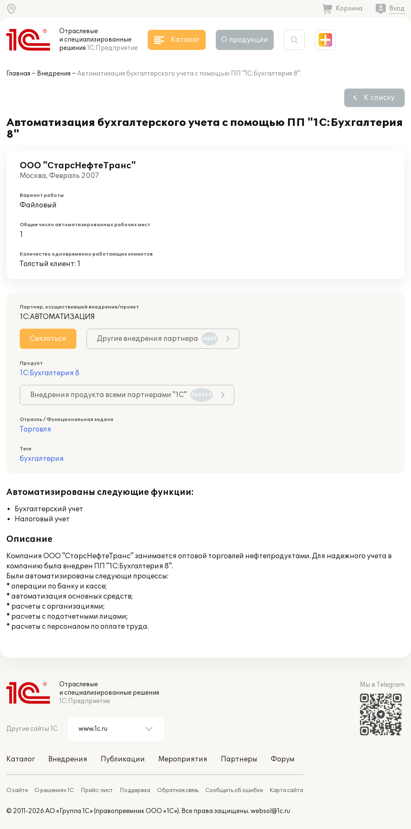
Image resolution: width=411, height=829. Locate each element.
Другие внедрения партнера (157, 338)
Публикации (123, 759)
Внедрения (54, 73)
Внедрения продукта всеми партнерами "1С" (121, 395)
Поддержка (135, 790)
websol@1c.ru (270, 811)
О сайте (17, 790)
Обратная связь (178, 790)
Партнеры (239, 759)
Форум (282, 759)
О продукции (244, 40)
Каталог (20, 759)
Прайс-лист (97, 790)
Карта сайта (286, 790)
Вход (397, 8)
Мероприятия (182, 759)
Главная (18, 73)
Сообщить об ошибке (234, 790)
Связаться (48, 339)
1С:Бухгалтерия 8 (49, 373)
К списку (379, 98)
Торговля (35, 429)
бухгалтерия (42, 459)
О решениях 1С (54, 790)
